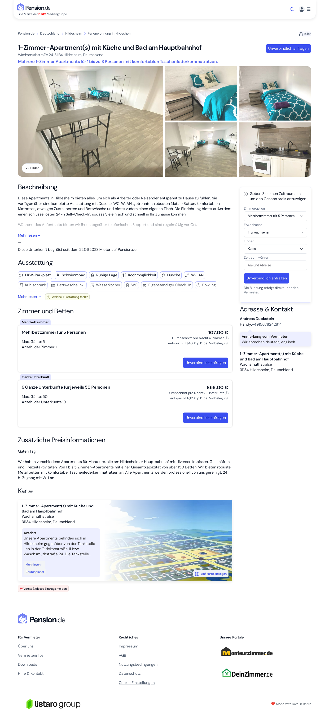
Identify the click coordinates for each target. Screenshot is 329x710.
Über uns (26, 646)
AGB (122, 655)
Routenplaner (35, 572)
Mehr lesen (34, 565)
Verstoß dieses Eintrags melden (43, 589)
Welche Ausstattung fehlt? (67, 297)
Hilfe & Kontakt (31, 674)
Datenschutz (129, 674)
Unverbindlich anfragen (288, 48)
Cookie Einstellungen (137, 683)
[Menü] (305, 9)
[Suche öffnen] (292, 9)
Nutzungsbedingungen (138, 664)
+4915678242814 (267, 325)
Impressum (128, 646)
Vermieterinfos (31, 655)
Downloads (27, 664)
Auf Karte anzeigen (211, 574)
